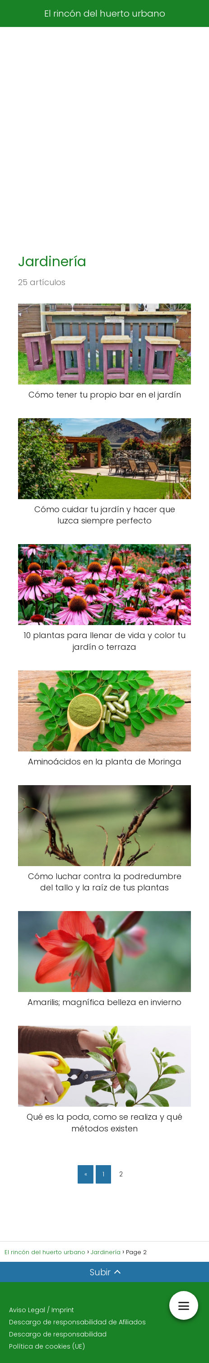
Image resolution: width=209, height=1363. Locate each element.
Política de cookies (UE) (47, 1346)
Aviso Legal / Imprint (41, 1309)
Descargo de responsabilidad (58, 1334)
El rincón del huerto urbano (104, 13)
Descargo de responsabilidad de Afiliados (77, 1322)
